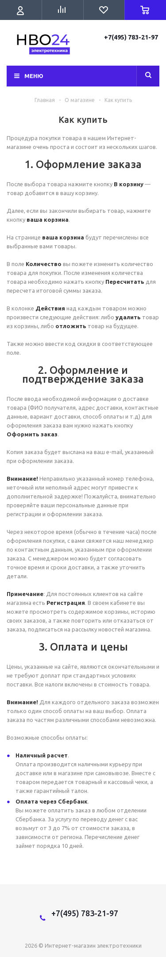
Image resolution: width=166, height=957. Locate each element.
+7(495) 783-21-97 (131, 37)
